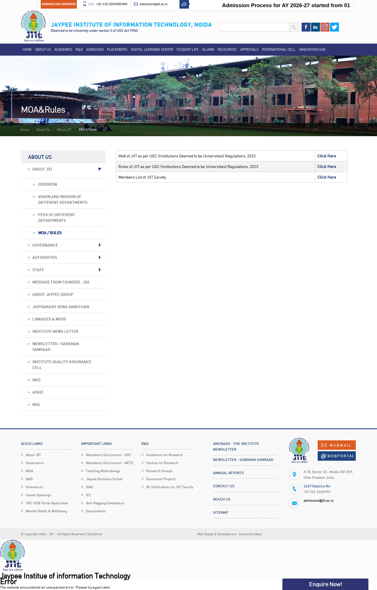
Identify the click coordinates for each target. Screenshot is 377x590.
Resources (227, 49)
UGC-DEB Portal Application (47, 503)
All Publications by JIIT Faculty (170, 487)
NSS (36, 404)
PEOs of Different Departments (56, 217)
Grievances (34, 487)
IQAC (89, 487)
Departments (96, 511)
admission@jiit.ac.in (153, 4)
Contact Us (224, 486)
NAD (36, 379)
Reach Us (222, 499)
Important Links (96, 443)
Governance (45, 245)
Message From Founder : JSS (60, 282)
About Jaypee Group (52, 294)
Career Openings (38, 495)
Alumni (208, 49)
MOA (29, 471)
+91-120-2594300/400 (111, 4)
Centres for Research (162, 463)
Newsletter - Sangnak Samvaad (55, 346)
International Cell (279, 49)
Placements (117, 49)
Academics (63, 49)
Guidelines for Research (164, 455)
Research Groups (159, 471)
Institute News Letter (55, 331)
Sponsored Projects (161, 479)
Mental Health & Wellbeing (46, 511)
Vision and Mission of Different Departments (62, 199)
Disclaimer (95, 534)
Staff (38, 269)
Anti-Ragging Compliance (105, 503)
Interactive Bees (250, 534)
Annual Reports (228, 472)
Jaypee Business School (104, 479)
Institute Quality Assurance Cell (61, 364)
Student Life (188, 49)
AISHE (38, 392)
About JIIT (64, 129)
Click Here (326, 155)
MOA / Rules (50, 232)
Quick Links (32, 443)
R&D (79, 49)
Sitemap (220, 512)
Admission (94, 49)
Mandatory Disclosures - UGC (108, 455)
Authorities (44, 257)
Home (27, 49)
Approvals (249, 49)
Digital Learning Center (152, 49)
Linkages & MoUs (49, 319)
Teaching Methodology (103, 471)
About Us (43, 49)
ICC (88, 495)
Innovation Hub (312, 49)
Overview (47, 184)
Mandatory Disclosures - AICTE (109, 463)
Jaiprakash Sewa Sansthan (60, 306)
